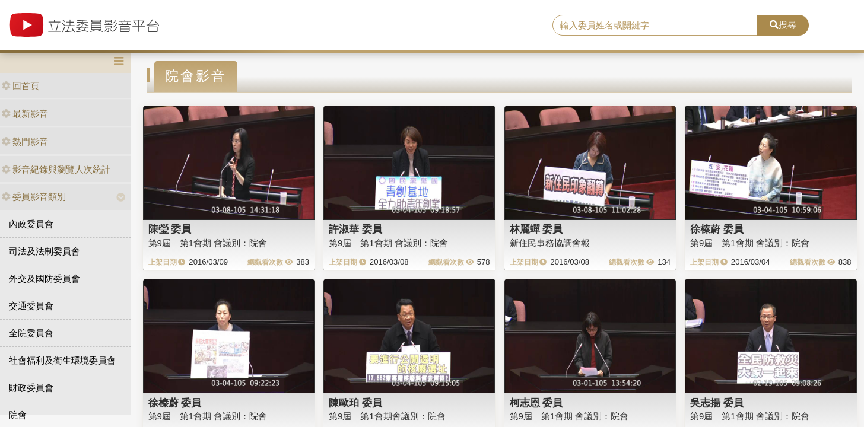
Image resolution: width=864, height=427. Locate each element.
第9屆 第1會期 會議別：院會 (208, 243)
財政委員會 (31, 388)
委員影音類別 (34, 197)
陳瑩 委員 (170, 229)
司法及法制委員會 (44, 251)
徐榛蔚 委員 (717, 229)
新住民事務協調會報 (550, 243)
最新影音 (25, 114)
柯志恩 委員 (536, 402)
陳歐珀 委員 (355, 402)
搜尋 (783, 25)
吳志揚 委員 (717, 402)
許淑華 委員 (355, 229)
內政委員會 (31, 224)
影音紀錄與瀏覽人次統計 (56, 169)
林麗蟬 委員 (536, 229)
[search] (655, 25)
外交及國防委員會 (44, 278)
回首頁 (20, 86)
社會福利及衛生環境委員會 (62, 360)
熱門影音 (25, 141)
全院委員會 (31, 333)
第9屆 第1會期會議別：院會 (387, 416)
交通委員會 (31, 306)
